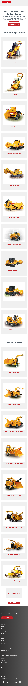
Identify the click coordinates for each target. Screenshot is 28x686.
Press (2, 640)
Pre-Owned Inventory (6, 648)
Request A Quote (7, 618)
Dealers (3, 665)
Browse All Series (5, 650)
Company (3, 631)
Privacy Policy (4, 676)
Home (2, 626)
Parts (2, 638)
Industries (3, 628)
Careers (3, 669)
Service (2, 635)
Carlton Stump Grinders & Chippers (9, 655)
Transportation (4, 652)
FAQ (2, 667)
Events (2, 633)
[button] (26, 3)
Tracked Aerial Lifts (5, 645)
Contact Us (3, 660)
